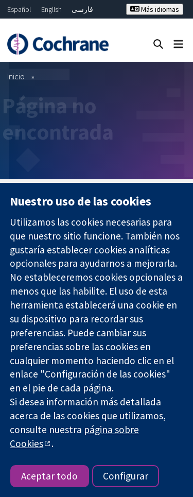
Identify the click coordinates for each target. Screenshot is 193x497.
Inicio (16, 76)
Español (19, 9)
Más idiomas (154, 9)
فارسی (82, 9)
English (51, 9)
